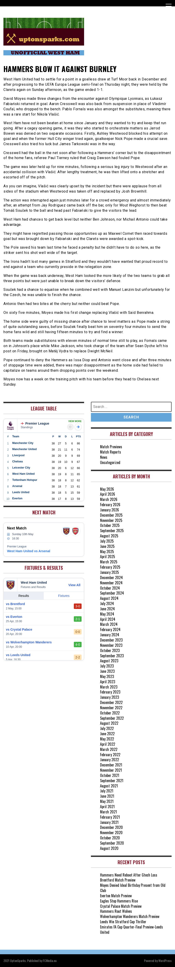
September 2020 (112, 843)
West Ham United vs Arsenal (28, 551)
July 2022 (107, 728)
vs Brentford (15, 604)
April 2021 (107, 806)
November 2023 (111, 645)
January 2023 (109, 697)
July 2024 (107, 603)
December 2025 (111, 515)
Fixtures (63, 596)
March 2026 (108, 499)
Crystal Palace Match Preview (121, 906)
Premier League (35, 423)
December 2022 (111, 702)
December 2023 (111, 640)
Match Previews (111, 446)
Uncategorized (110, 462)
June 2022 (107, 733)
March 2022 (108, 749)
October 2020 (110, 838)
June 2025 (107, 546)
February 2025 (110, 567)
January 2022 (109, 759)
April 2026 (107, 494)
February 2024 (110, 629)
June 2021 (107, 796)
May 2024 (107, 614)
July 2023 (107, 666)
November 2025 (111, 520)
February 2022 (110, 754)
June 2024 (107, 608)
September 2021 (111, 780)
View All (74, 585)
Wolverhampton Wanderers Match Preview (129, 916)
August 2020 (109, 848)
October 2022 (110, 713)
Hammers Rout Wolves (116, 911)
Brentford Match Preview (117, 880)
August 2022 (109, 723)
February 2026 (110, 504)
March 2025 (108, 562)
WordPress (165, 960)
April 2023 (107, 681)
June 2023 (107, 671)
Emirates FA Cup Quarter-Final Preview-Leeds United (131, 929)
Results (23, 596)
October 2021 (109, 775)
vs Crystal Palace (19, 629)
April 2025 (107, 556)
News (103, 457)
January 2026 (109, 510)
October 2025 (110, 525)
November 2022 (111, 707)
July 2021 (106, 791)
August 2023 (109, 660)
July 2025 (107, 541)
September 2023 (112, 655)
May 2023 (107, 676)
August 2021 (109, 786)
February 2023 (110, 692)
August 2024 (109, 598)
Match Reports (110, 452)
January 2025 (109, 572)
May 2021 (106, 801)
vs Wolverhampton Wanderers (29, 642)
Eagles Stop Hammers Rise (119, 901)
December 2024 (111, 577)
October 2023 (110, 650)
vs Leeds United (18, 655)
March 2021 (108, 812)
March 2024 (109, 624)
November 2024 (111, 582)
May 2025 (107, 551)
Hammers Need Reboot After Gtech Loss (128, 875)
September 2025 (112, 530)
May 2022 (107, 739)
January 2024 (109, 634)
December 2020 (111, 827)
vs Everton (14, 617)
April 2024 (107, 619)
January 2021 (109, 822)
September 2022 (112, 718)
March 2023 (108, 687)
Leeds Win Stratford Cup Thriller (123, 921)
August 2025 (109, 536)
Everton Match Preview (116, 895)
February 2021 (110, 817)
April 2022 (107, 744)
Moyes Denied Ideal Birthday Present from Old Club (132, 887)
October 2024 (110, 588)
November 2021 (111, 770)
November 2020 (111, 832)
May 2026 (107, 489)
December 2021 (111, 765)
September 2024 (112, 593)
